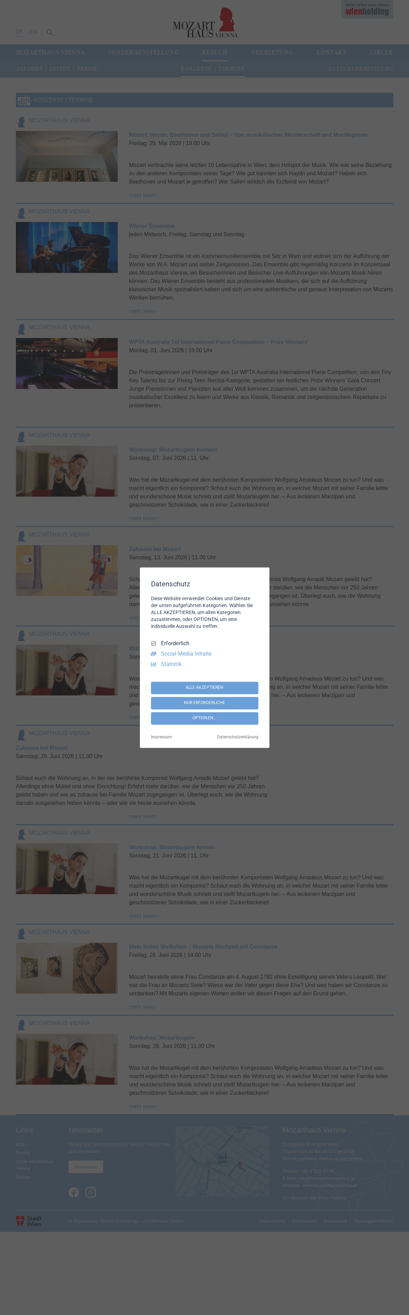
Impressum (161, 737)
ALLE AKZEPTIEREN (205, 687)
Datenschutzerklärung (237, 737)
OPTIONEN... (204, 718)
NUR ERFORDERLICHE (204, 703)
